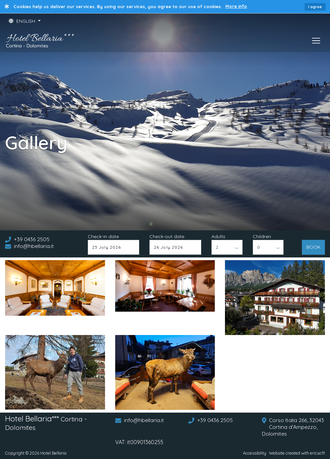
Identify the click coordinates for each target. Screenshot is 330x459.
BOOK (313, 247)
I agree (315, 6)
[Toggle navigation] (316, 40)
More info (236, 6)
